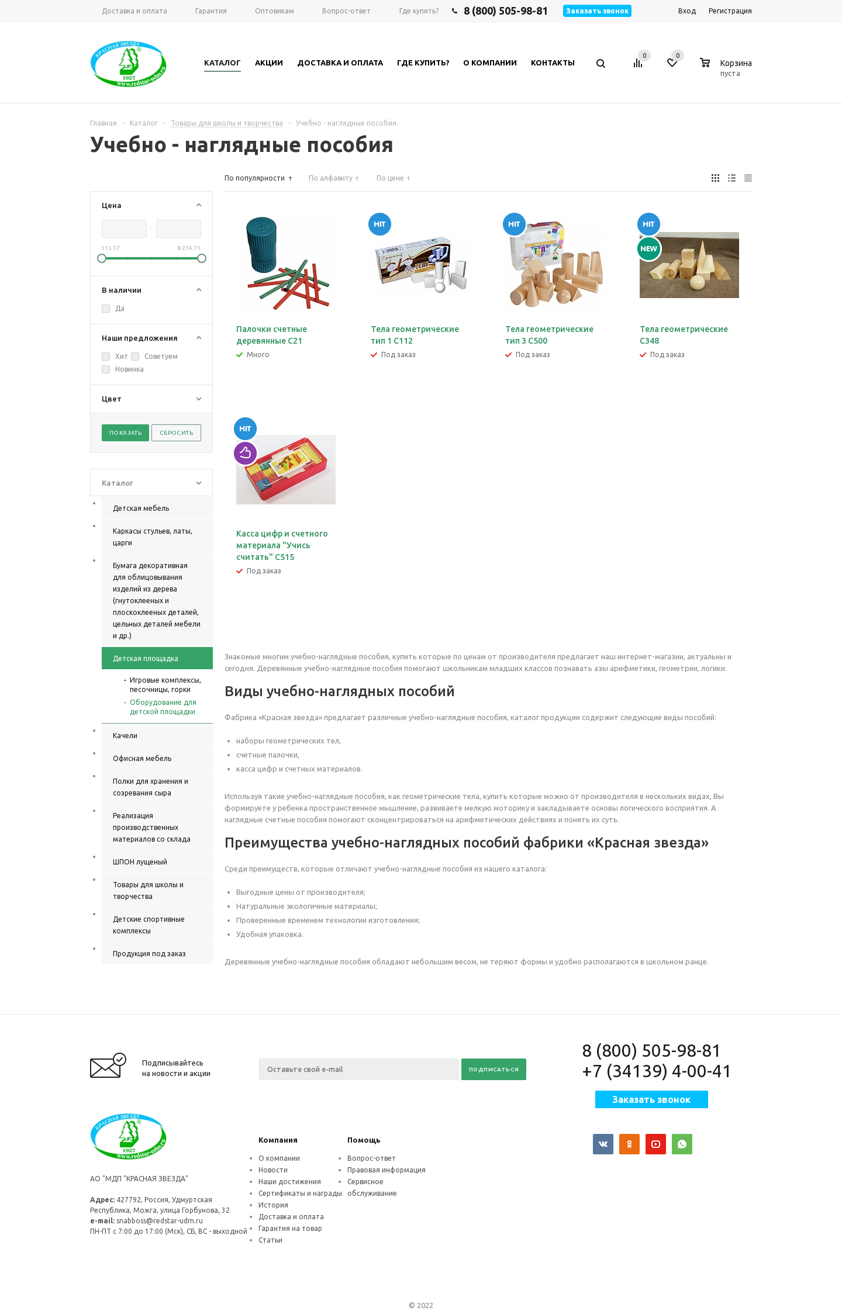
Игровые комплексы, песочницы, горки (165, 684)
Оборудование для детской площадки (163, 706)
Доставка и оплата (291, 1216)
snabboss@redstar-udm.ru (159, 1220)
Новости (273, 1170)
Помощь (364, 1140)
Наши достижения (289, 1181)
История (273, 1205)
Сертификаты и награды (300, 1193)
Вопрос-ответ (371, 1158)
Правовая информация (386, 1170)
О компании (279, 1158)
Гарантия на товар (290, 1228)
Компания (278, 1140)
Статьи (270, 1240)
